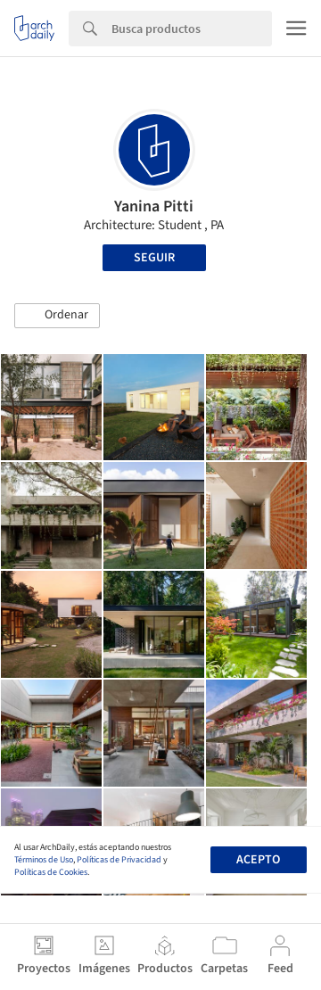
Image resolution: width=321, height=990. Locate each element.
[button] (57, 315)
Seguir (154, 258)
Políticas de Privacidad (119, 860)
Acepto (258, 860)
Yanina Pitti (153, 206)
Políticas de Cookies (50, 872)
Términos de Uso (43, 860)
